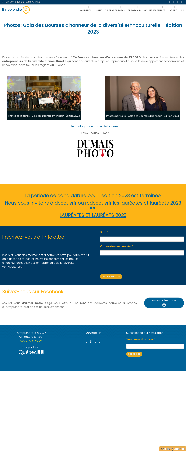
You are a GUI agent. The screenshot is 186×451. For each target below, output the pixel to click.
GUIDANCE (86, 10)
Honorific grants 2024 (110, 10)
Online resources (155, 10)
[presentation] (122, 264)
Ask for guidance (173, 448)
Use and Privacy (31, 340)
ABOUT (173, 10)
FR (182, 10)
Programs (134, 10)
